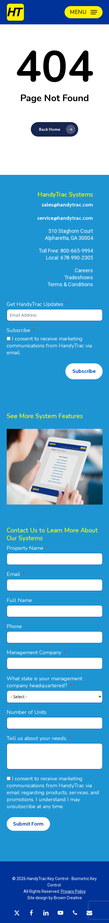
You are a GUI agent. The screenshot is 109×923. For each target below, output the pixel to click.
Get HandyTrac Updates (35, 304)
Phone (14, 626)
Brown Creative (68, 897)
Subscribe (18, 330)
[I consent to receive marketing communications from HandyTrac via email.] (8, 338)
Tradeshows (78, 277)
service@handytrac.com (65, 218)
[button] (83, 12)
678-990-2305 (76, 258)
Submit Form (28, 824)
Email (13, 574)
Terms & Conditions (70, 284)
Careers (84, 270)
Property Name (25, 548)
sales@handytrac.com (67, 205)
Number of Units (27, 712)
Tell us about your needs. (37, 738)
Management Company (34, 652)
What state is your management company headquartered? (44, 682)
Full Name (19, 600)
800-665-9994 (76, 251)
